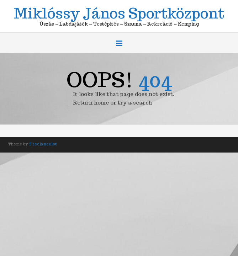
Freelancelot (43, 144)
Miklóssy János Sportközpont (119, 12)
